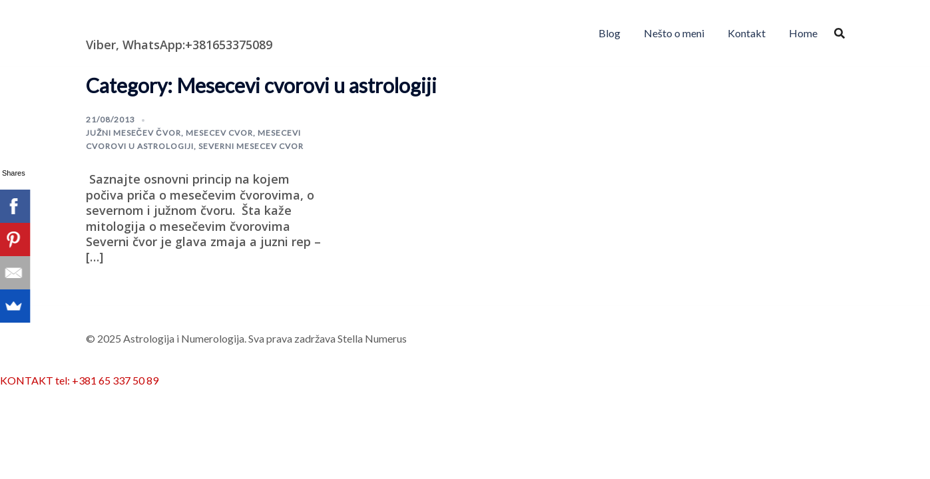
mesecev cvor (219, 133)
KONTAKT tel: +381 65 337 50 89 (79, 380)
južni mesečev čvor (133, 133)
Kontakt (747, 33)
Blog (609, 33)
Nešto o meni (674, 33)
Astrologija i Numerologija (163, 23)
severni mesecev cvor (251, 146)
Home (803, 33)
